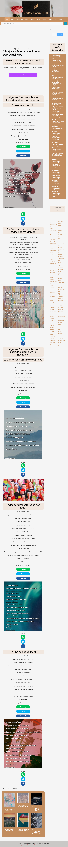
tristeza (60, 307)
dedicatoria (61, 340)
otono (60, 228)
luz (59, 232)
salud (60, 230)
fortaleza (52, 345)
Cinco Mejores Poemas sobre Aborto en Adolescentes (56, 163)
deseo (52, 316)
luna (59, 276)
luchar (52, 285)
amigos (60, 338)
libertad (60, 267)
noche (60, 247)
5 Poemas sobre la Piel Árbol (57, 158)
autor (59, 271)
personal (52, 292)
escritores (53, 312)
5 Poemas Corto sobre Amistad (56, 61)
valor (59, 245)
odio (51, 277)
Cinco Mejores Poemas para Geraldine (56, 88)
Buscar (52, 30)
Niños (61, 19)
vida (59, 324)
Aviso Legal (20, 845)
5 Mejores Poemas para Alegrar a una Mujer (57, 146)
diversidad (53, 243)
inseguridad (53, 231)
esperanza (53, 327)
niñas (59, 226)
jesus (51, 323)
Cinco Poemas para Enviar (9, 830)
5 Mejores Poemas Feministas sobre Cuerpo (57, 108)
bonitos (60, 269)
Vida (56, 19)
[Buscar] (65, 23)
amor (59, 342)
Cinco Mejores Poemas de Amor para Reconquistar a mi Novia (57, 113)
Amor (12, 19)
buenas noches (52, 337)
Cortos (50, 19)
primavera (61, 250)
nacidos (52, 239)
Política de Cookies (28, 845)
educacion (61, 283)
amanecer (53, 264)
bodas (60, 278)
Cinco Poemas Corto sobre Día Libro (56, 57)
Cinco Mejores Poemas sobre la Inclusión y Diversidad (57, 179)
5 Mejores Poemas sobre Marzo (57, 78)
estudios (52, 342)
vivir (51, 255)
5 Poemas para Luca (56, 74)
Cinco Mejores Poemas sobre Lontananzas (56, 174)
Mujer (38, 19)
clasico (52, 329)
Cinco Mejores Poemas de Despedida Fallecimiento (36, 831)
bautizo (52, 246)
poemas (9, 49)
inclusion (52, 248)
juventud (52, 340)
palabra (52, 347)
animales (61, 243)
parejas (60, 256)
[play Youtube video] (23, 490)
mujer (60, 333)
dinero (52, 228)
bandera (52, 257)
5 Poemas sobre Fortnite (56, 118)
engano (52, 270)
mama (60, 336)
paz (59, 274)
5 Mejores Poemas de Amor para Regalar (57, 93)
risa (51, 268)
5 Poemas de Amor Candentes (23, 805)
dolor (51, 334)
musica (52, 297)
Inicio (7, 19)
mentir (52, 303)
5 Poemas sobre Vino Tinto (56, 150)
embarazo (53, 266)
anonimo (52, 261)
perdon (52, 314)
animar (52, 294)
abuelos (60, 296)
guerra (60, 252)
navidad (60, 287)
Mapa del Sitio (47, 845)
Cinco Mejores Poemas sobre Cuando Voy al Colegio (56, 83)
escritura (52, 279)
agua (59, 265)
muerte (60, 309)
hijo (59, 294)
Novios (44, 19)
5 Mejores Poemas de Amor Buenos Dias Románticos (23, 831)
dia (59, 303)
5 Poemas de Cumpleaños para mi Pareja (57, 98)
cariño (52, 252)
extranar (52, 272)
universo (52, 288)
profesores (61, 289)
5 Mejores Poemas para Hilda (57, 125)
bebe (59, 262)
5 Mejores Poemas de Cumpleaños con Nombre (58, 65)
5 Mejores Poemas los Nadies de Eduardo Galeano (57, 154)
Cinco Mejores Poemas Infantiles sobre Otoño (57, 169)
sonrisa (52, 307)
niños (59, 327)
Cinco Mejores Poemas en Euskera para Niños (36, 808)
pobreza (52, 275)
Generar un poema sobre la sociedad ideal (23, 75)
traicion (52, 241)
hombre (60, 312)
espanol (60, 298)
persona (60, 300)
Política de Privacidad (38, 845)
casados (60, 221)
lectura (52, 259)
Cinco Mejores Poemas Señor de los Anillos (57, 141)
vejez (51, 305)
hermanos (61, 314)
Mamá (26, 19)
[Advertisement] (23, 36)
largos (60, 254)
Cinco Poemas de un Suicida (9, 809)
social (52, 332)
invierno (52, 318)
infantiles (61, 320)
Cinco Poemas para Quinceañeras (58, 122)
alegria (60, 234)
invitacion (53, 237)
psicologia (53, 250)
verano (52, 321)
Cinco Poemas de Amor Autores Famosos (57, 130)
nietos (52, 325)
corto (59, 331)
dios (59, 280)
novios (60, 329)
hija (59, 291)
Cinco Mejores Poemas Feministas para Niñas (58, 185)
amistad (60, 305)
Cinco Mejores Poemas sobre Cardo (56, 195)
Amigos (33, 19)
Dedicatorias (19, 19)
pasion (52, 309)
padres (60, 322)
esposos (60, 285)
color (59, 241)
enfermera (53, 290)
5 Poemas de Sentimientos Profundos (56, 190)
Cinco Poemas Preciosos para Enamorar (56, 103)
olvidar (60, 223)
